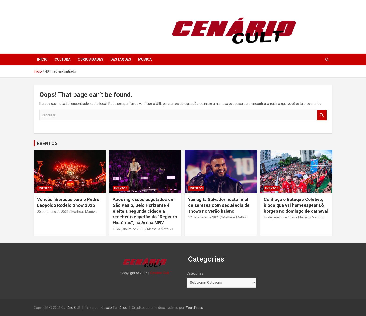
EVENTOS (47, 143)
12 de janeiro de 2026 (204, 217)
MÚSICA (145, 59)
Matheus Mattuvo (84, 212)
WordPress (194, 307)
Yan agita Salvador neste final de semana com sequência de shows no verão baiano (219, 205)
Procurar (322, 115)
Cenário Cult (159, 273)
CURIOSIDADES (90, 59)
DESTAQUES (120, 59)
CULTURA (63, 59)
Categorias (195, 273)
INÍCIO (42, 59)
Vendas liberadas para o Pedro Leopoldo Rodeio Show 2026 (68, 202)
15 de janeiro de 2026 (128, 229)
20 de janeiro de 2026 (53, 212)
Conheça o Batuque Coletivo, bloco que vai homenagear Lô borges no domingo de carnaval (296, 205)
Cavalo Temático (114, 307)
